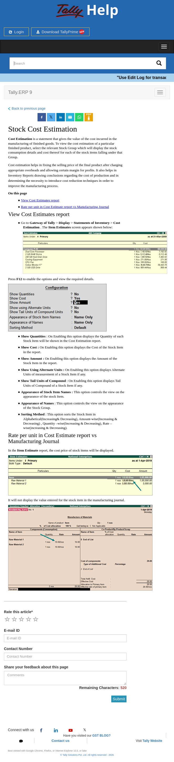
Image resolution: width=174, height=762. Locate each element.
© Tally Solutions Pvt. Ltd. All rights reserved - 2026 (87, 755)
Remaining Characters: (103, 688)
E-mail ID (12, 630)
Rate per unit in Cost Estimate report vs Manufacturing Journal (65, 207)
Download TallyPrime (60, 32)
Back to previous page (26, 108)
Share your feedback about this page (36, 667)
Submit (119, 699)
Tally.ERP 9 (20, 92)
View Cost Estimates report (40, 200)
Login (16, 32)
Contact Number (18, 649)
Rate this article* (18, 612)
